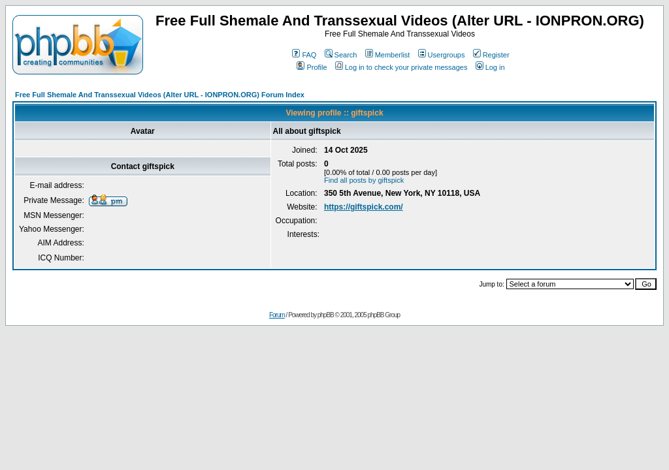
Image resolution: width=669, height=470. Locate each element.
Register (491, 55)
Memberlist (387, 55)
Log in (490, 67)
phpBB (326, 315)
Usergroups (441, 55)
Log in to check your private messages (401, 67)
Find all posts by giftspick (364, 180)
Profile (312, 67)
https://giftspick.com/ (363, 207)
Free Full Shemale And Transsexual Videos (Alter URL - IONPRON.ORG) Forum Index (159, 95)
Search (341, 55)
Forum (277, 315)
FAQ (304, 55)
